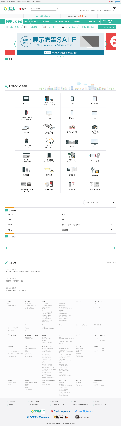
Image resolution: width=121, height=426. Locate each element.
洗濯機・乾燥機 (79, 350)
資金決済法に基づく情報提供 (80, 405)
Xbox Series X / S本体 (46, 351)
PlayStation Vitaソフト (47, 361)
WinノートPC (70, 27)
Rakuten (61, 312)
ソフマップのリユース (106, 27)
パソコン (11, 215)
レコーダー (96, 337)
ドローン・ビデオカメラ (82, 325)
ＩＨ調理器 (61, 384)
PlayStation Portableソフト (65, 361)
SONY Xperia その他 (46, 318)
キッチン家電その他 (63, 395)
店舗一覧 (75, 401)
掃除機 (77, 351)
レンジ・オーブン (46, 384)
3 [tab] (63, 56)
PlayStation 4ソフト (63, 357)
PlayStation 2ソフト (63, 359)
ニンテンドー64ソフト (64, 365)
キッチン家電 (62, 380)
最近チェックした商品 (84, 10)
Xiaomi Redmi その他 (47, 320)
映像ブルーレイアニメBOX (48, 377)
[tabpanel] (60, 44)
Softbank (27, 332)
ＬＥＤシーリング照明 (98, 348)
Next (106, 44)
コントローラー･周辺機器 (65, 354)
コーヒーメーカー (63, 387)
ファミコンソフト (63, 367)
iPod (60, 337)
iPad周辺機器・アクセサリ (48, 328)
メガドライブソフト (63, 372)
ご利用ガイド (100, 10)
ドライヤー (78, 384)
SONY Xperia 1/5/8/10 (64, 317)
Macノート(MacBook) (13, 327)
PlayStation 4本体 (63, 350)
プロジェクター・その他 (99, 340)
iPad (9, 220)
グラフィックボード (29, 355)
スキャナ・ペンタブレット (14, 351)
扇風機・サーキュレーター (31, 382)
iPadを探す (33, 27)
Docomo (27, 328)
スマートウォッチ (97, 301)
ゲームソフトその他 (46, 375)
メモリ (26, 351)
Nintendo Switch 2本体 (47, 348)
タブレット (79, 301)
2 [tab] (60, 56)
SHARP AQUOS (45, 317)
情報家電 (10, 380)
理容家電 (78, 380)
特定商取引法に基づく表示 (58, 405)
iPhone (64, 220)
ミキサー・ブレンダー (64, 389)
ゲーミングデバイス (29, 308)
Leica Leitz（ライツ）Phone (65, 308)
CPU (26, 350)
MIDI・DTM (61, 343)
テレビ (10, 230)
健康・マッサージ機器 (98, 385)
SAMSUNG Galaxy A (46, 313)
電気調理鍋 (61, 382)
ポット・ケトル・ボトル (64, 392)
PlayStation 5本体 (46, 350)
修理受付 (77, 21)
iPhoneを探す (14, 27)
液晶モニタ (10, 348)
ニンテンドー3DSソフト (47, 364)
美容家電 (95, 384)
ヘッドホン (44, 340)
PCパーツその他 (28, 356)
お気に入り (93, 10)
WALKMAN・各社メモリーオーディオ (66, 339)
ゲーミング (27, 301)
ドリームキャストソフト (64, 370)
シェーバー (78, 382)
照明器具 (95, 351)
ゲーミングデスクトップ (30, 305)
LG (42, 310)
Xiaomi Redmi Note (63, 318)
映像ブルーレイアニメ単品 (65, 375)
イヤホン (44, 337)
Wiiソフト (61, 362)
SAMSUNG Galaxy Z (46, 315)
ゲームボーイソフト (63, 369)
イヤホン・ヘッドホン (47, 335)
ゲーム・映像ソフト (47, 346)
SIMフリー (27, 327)
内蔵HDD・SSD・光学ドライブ (32, 348)
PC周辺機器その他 (12, 356)
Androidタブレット (46, 303)
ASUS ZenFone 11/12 (47, 305)
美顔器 (95, 382)
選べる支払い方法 (61, 21)
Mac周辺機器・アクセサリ (14, 330)
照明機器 (95, 346)
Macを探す (52, 27)
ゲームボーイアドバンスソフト (49, 369)
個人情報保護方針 (34, 405)
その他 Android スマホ (64, 320)
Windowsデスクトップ (13, 305)
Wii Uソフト (44, 362)
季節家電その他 (28, 389)
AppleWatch (96, 303)
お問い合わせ (55, 401)
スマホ (10, 225)
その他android (45, 321)
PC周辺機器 (10, 346)
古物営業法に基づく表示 (101, 405)
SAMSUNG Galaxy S (63, 313)
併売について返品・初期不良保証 (30, 21)
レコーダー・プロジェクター (100, 335)
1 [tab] (58, 56)
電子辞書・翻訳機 (12, 382)
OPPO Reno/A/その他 (47, 312)
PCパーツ (27, 346)
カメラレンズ (28, 337)
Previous (15, 44)
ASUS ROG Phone (63, 303)
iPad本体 (44, 327)
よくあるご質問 (34, 401)
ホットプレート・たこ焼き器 (65, 385)
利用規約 (38, 2)
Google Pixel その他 (63, 307)
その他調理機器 (62, 390)
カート (114, 10)
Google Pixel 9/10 (46, 307)
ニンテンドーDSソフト (64, 364)
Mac (63, 215)
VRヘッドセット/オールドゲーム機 (66, 352)
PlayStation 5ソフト (46, 357)
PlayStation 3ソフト (46, 359)
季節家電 (27, 380)
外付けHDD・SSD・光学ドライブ (15, 353)
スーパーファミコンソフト (48, 367)
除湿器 (26, 387)
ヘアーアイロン (79, 385)
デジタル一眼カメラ (13, 335)
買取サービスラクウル (107, 21)
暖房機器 (27, 384)
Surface (61, 325)
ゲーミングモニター (29, 307)
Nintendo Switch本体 (64, 348)
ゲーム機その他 (45, 354)
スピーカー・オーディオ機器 (65, 341)
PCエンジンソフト (46, 374)
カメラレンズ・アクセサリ (71, 225)
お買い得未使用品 (88, 27)
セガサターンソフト (46, 372)
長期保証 (46, 21)
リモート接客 (92, 21)
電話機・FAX (10, 384)
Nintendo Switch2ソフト (48, 356)
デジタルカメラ (97, 325)
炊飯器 (43, 382)
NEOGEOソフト (62, 374)
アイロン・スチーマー (81, 355)
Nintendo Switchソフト (64, 356)
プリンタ (10, 350)
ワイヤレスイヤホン (46, 338)
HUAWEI (44, 308)
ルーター (10, 355)
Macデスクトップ (12, 328)
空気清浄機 (78, 353)
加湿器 (26, 385)
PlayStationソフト (46, 370)
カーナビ (95, 338)
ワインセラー (62, 394)
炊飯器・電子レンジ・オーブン (49, 380)
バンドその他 (96, 307)
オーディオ (62, 335)
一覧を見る (111, 262)
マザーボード (28, 353)
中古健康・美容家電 (98, 380)
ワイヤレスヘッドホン (47, 342)
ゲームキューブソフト (47, 365)
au (25, 330)
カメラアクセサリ (29, 338)
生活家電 (65, 230)
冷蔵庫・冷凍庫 (79, 348)
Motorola (61, 310)
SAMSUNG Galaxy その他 (65, 315)
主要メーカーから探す (91, 202)
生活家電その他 (79, 356)
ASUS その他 (62, 305)
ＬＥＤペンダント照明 (98, 350)
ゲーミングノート (29, 303)
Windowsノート (11, 303)
